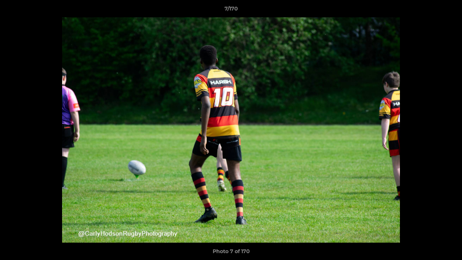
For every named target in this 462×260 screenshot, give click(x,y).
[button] (449, 10)
